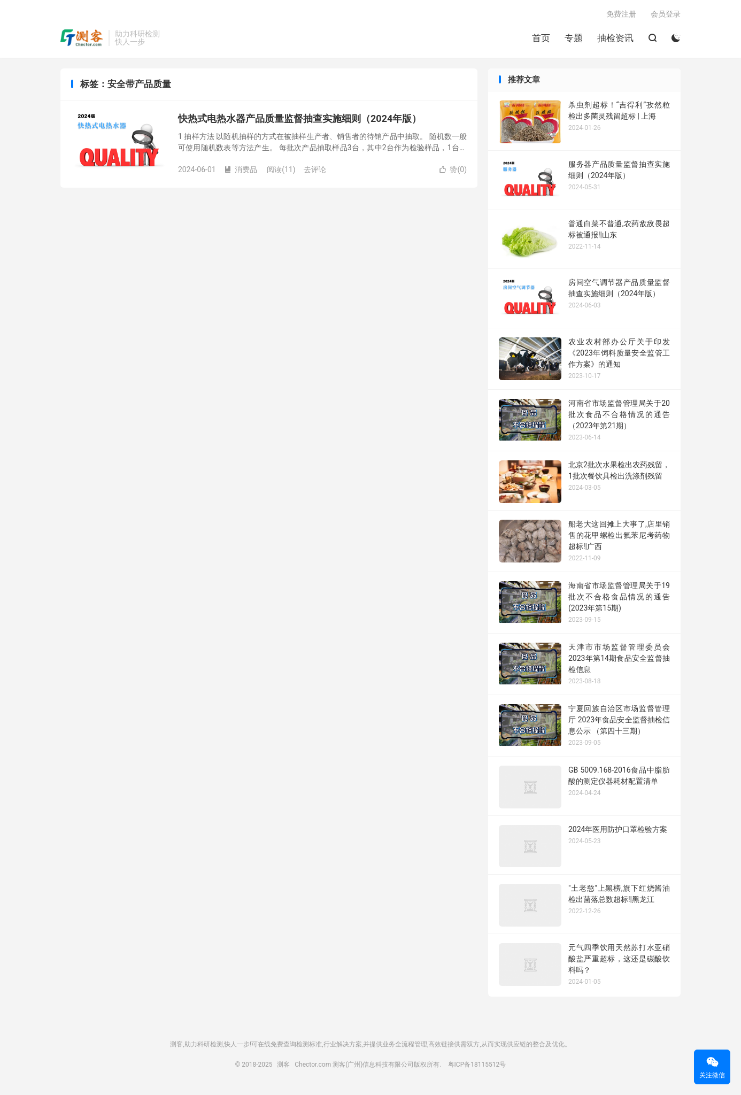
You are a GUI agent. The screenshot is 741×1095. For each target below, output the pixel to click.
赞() (453, 169)
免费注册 (621, 14)
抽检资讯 (615, 38)
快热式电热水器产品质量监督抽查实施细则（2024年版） (299, 118)
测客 (81, 38)
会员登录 (666, 14)
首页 (541, 38)
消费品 (240, 169)
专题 (574, 38)
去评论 (315, 169)
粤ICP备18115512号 (477, 1064)
